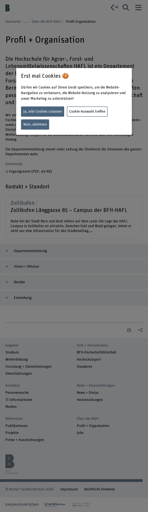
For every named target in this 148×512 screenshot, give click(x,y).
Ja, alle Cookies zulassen (42, 111)
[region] (74, 101)
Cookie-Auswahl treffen (87, 111)
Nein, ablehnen (35, 124)
